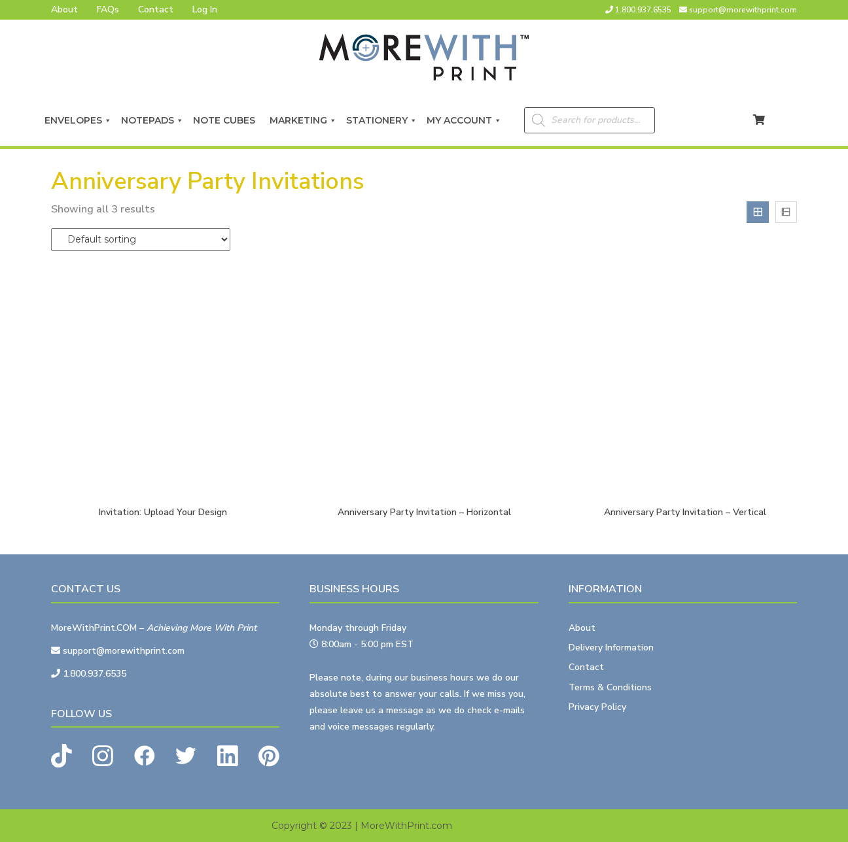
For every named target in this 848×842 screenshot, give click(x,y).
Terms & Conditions (610, 687)
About (64, 9)
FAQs (108, 9)
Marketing (303, 120)
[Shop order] (140, 239)
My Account (464, 120)
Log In (204, 9)
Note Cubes (226, 120)
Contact (155, 9)
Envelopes (78, 120)
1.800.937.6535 (643, 10)
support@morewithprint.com (743, 10)
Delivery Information (611, 647)
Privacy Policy (597, 707)
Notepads (152, 120)
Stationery (381, 120)
